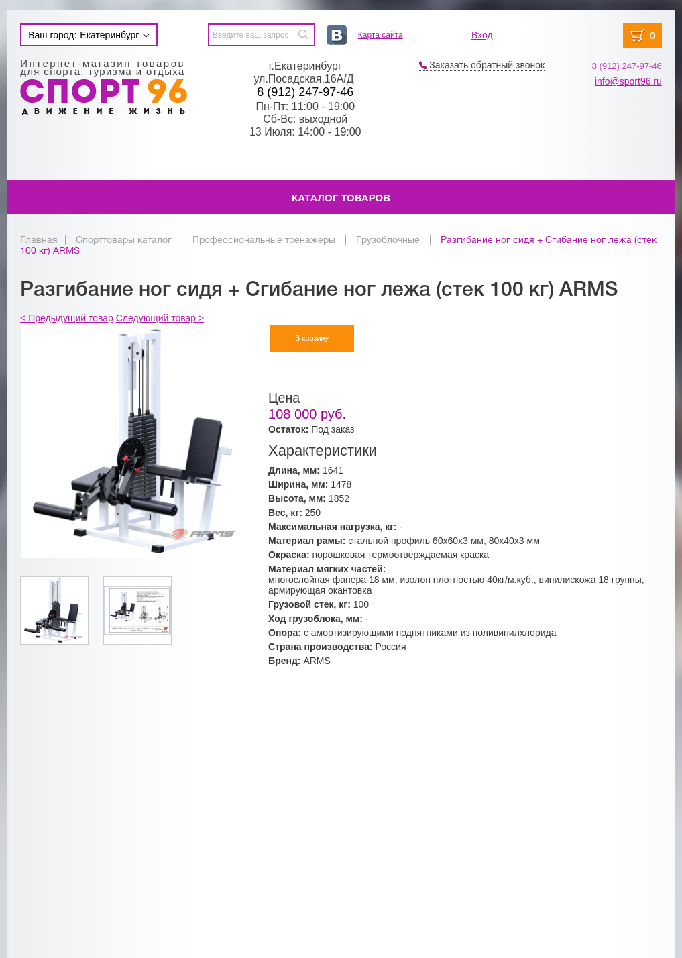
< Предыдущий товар (66, 318)
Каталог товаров (341, 197)
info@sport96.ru (628, 81)
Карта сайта (380, 35)
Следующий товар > (160, 318)
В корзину (312, 338)
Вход (482, 35)
